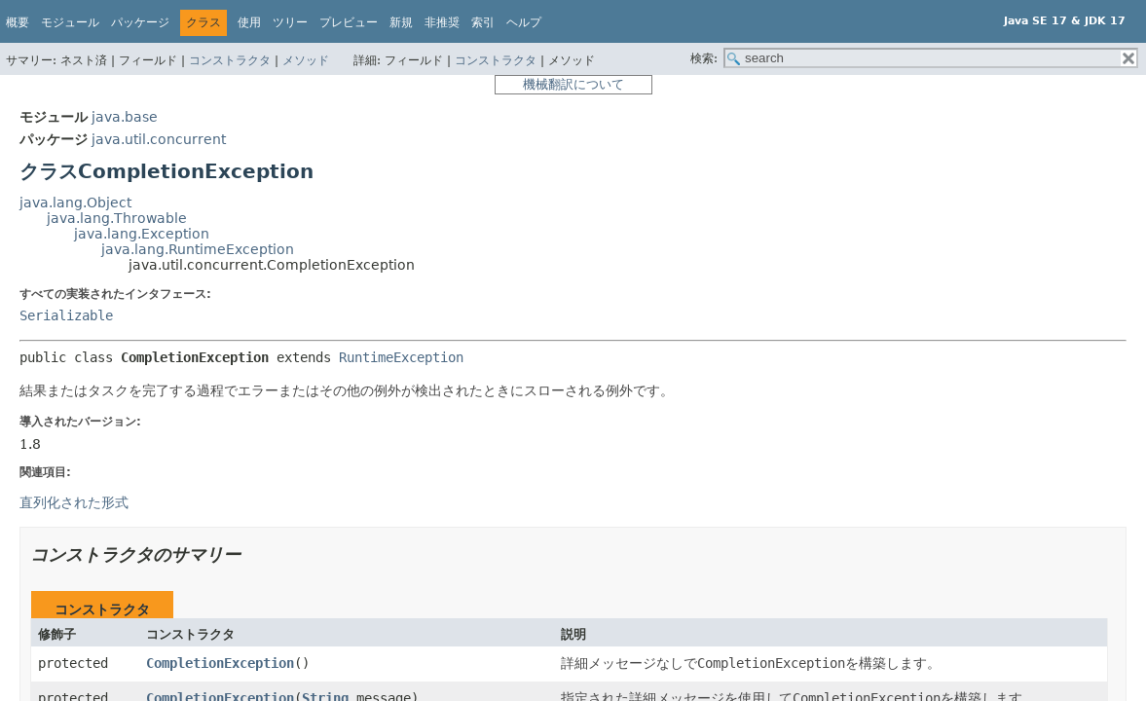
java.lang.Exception (141, 233)
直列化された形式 (74, 502)
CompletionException (220, 663)
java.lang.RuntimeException (197, 249)
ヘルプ (523, 22)
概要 (17, 22)
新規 (401, 22)
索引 (483, 22)
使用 (249, 22)
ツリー (290, 22)
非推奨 (442, 22)
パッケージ (140, 22)
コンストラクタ (230, 60)
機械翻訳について (573, 84)
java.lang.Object (75, 202)
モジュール (70, 22)
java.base (125, 117)
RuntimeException (401, 357)
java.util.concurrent (159, 139)
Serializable (66, 315)
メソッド (305, 60)
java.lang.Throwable (117, 218)
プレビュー (348, 22)
